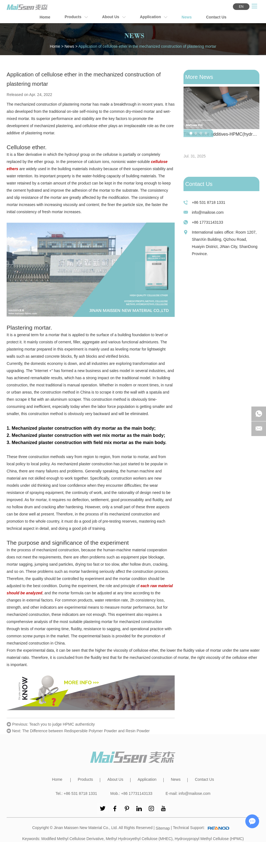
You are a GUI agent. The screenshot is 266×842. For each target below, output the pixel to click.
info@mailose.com (208, 212)
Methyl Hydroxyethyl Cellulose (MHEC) (139, 838)
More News (199, 77)
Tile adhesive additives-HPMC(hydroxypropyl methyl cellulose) (221, 134)
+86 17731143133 (207, 222)
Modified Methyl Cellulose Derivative (72, 838)
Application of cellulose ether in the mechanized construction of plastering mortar (147, 46)
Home (44, 17)
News (187, 17)
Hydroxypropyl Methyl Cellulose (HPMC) (209, 838)
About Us (114, 17)
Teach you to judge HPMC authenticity (62, 724)
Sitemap (163, 828)
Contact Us (216, 17)
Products (76, 17)
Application (153, 17)
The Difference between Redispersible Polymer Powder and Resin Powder (86, 731)
